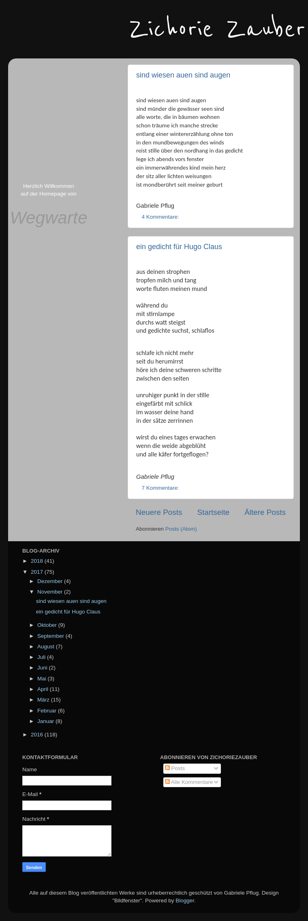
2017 (38, 572)
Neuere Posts (159, 512)
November (50, 592)
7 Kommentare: (161, 488)
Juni (43, 668)
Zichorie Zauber (218, 29)
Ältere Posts (265, 512)
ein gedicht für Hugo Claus (179, 247)
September (51, 636)
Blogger (184, 900)
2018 (38, 561)
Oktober (47, 625)
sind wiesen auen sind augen (183, 75)
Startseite (213, 512)
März (44, 700)
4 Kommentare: (161, 217)
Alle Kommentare (189, 782)
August (46, 646)
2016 (38, 735)
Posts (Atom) (181, 529)
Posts (175, 768)
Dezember (50, 581)
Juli (42, 657)
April (43, 689)
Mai (42, 679)
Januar (46, 721)
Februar (47, 711)
